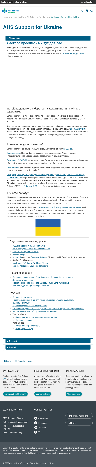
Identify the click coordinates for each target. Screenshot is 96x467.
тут (65, 203)
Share (7, 361)
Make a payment (73, 394)
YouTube (40, 427)
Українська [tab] (14, 38)
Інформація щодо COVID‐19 (25, 252)
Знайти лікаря (19, 254)
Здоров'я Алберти (39, 257)
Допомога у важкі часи (22, 280)
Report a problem (24, 361)
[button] (86, 10)
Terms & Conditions (38, 463)
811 (4, 379)
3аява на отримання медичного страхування (36, 317)
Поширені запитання (22, 297)
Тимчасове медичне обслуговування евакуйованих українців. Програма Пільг (48, 309)
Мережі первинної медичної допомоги (30, 266)
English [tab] (12, 347)
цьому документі (78, 129)
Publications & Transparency (15, 422)
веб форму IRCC (29, 186)
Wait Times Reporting (12, 432)
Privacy (51, 463)
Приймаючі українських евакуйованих (29, 306)
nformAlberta (13, 167)
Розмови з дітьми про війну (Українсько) (31, 286)
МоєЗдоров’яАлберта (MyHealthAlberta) (30, 263)
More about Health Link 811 (15, 394)
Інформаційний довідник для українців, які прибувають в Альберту (43, 300)
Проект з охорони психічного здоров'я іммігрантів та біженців (40, 283)
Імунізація (17, 257)
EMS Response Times (13, 418)
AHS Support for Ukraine (38, 17)
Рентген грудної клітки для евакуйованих (31, 249)
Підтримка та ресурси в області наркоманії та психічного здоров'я (42, 277)
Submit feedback (43, 394)
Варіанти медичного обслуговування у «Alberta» (34, 311)
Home (5, 17)
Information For (17, 17)
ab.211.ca (67, 149)
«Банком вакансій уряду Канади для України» (60, 207)
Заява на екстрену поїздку (28, 326)
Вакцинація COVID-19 (17, 160)
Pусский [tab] (13, 341)
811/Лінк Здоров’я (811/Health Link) (28, 246)
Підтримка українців (25, 320)
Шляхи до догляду (21, 303)
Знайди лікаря (13, 153)
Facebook (40, 423)
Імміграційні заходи (24, 329)
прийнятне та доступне (73, 53)
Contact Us (41, 418)
